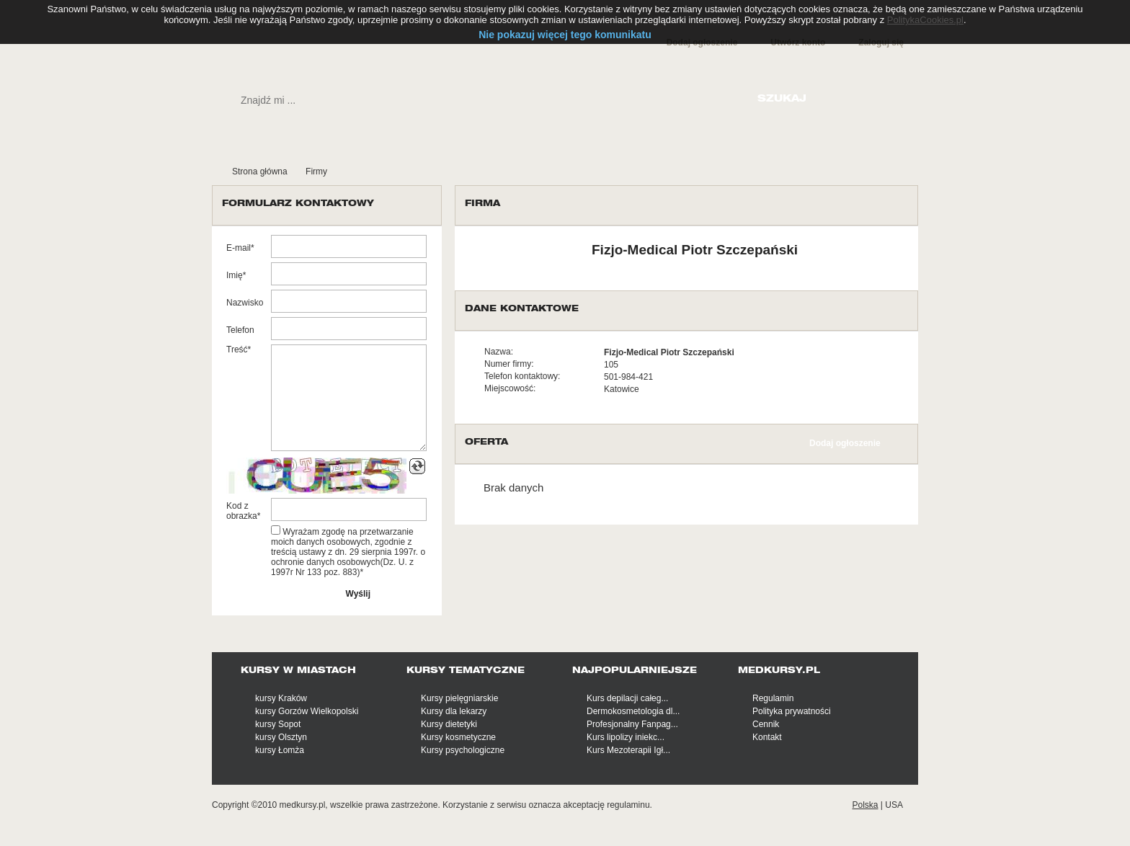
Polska (865, 805)
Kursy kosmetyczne (458, 737)
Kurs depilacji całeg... (627, 698)
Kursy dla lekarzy (453, 711)
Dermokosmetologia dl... (633, 711)
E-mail (238, 248)
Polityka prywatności (791, 711)
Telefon (240, 330)
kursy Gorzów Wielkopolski (306, 711)
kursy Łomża (279, 750)
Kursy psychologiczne (462, 750)
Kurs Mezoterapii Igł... (628, 750)
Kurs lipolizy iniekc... (625, 737)
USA (894, 805)
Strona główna (260, 171)
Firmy (316, 171)
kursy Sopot (278, 724)
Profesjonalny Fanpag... (632, 724)
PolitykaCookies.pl (925, 19)
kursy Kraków (281, 698)
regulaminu (628, 805)
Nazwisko (244, 303)
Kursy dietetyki (449, 724)
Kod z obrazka (241, 511)
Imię (234, 275)
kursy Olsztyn (281, 737)
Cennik (765, 724)
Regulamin (772, 698)
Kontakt (767, 737)
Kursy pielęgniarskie (459, 698)
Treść (237, 349)
